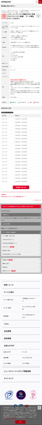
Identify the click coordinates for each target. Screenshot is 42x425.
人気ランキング (8, 247)
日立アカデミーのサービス (12, 10)
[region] (21, 415)
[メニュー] (40, 2)
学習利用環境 (23, 91)
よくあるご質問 (6, 224)
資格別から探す (6, 250)
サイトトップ (3, 10)
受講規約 (3, 194)
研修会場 (4, 267)
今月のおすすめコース (8, 239)
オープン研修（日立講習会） (24, 10)
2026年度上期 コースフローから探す (11, 254)
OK (20, 422)
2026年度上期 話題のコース (9, 243)
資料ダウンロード (9, 271)
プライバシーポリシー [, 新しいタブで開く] (11, 418)
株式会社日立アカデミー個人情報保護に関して (13, 196)
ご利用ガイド (5, 215)
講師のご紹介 (5, 263)
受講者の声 (7, 260)
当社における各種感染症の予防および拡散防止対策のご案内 (17, 206)
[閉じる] (39, 408)
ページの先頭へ (35, 200)
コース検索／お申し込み (8, 236)
